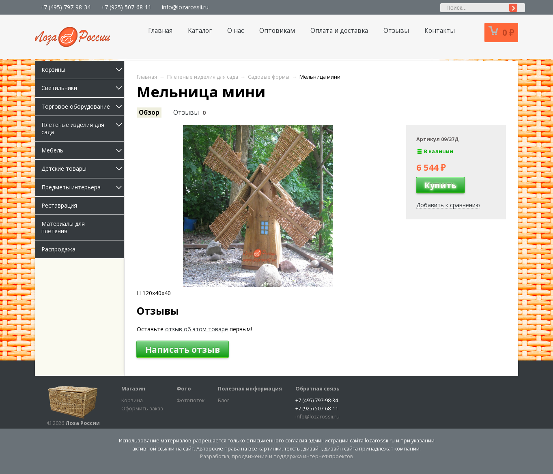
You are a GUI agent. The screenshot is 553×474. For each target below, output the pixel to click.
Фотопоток (190, 400)
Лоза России (82, 423)
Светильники (82, 88)
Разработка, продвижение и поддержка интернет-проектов (276, 456)
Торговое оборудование (82, 106)
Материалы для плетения (63, 227)
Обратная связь (317, 388)
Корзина (132, 400)
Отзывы (396, 30)
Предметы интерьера (82, 187)
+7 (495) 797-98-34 (65, 7)
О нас (235, 30)
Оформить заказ (142, 408)
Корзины (82, 69)
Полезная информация (250, 388)
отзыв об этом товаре (196, 329)
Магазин (133, 388)
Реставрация (59, 205)
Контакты (439, 30)
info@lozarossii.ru (185, 7)
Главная (160, 30)
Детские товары (82, 168)
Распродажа (58, 249)
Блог (223, 400)
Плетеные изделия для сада (82, 128)
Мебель (82, 150)
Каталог (200, 30)
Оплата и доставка (339, 30)
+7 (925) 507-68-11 (126, 7)
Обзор (149, 112)
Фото (183, 388)
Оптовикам (277, 30)
